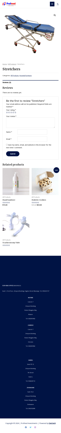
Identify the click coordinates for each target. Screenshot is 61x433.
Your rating (11, 110)
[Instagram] (35, 427)
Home (4, 64)
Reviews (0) (6, 82)
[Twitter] (30, 427)
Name (9, 132)
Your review (11, 116)
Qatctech (52, 423)
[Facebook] (26, 427)
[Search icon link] (58, 4)
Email (8, 139)
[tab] (30, 82)
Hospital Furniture (25, 76)
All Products (12, 64)
